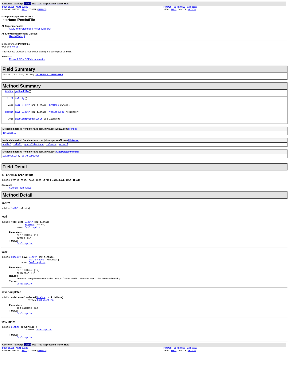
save (18, 114)
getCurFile (22, 92)
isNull (18, 148)
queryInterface (34, 148)
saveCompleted (24, 122)
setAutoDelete (31, 160)
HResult (8, 114)
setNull (63, 148)
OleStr (9, 92)
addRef (6, 148)
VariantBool (56, 114)
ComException (33, 235)
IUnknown (46, 28)
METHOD (42, 9)
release (51, 148)
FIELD (24, 9)
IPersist (36, 28)
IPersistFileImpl (17, 36)
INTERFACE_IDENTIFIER (49, 75)
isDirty (20, 99)
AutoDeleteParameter (20, 28)
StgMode (54, 107)
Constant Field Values (20, 193)
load (18, 107)
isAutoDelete (10, 160)
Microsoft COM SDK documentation (27, 59)
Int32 (10, 99)
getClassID (9, 136)
